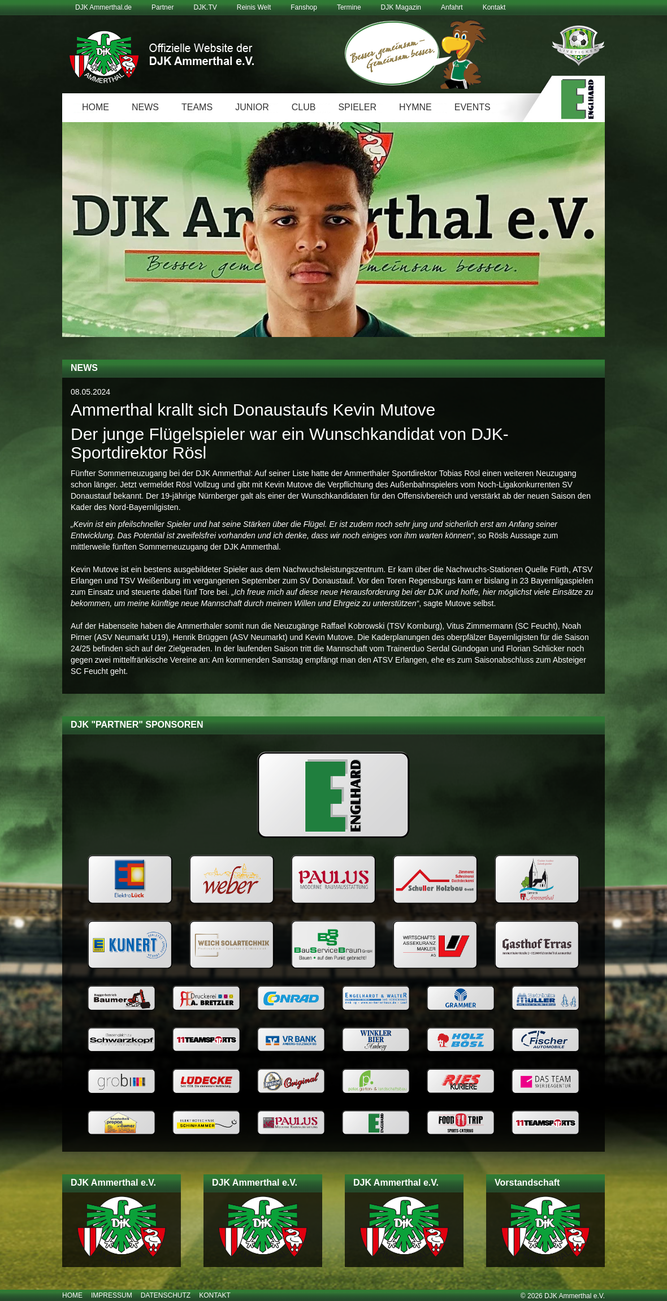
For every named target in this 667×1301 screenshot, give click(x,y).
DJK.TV (204, 7)
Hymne (415, 107)
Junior (252, 107)
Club (304, 107)
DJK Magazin (401, 7)
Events (472, 107)
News (145, 107)
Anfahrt (452, 7)
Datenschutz (165, 1295)
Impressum (111, 1295)
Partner (162, 7)
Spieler (357, 107)
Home (95, 107)
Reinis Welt (254, 7)
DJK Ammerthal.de (103, 7)
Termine (349, 7)
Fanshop (304, 7)
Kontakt (494, 7)
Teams (197, 107)
